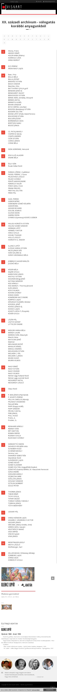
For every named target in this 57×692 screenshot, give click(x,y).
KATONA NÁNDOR (15, 281)
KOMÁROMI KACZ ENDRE (18, 297)
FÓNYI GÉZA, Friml (15, 186)
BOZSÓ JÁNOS (13, 125)
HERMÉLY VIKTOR (15, 230)
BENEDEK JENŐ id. (15, 91)
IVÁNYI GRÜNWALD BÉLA (18, 255)
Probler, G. (12, 420)
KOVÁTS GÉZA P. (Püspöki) (18, 311)
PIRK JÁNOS (12, 413)
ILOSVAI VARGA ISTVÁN (17, 248)
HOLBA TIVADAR (14, 235)
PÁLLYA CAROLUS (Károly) (18, 399)
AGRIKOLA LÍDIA (14, 58)
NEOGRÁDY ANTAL (15, 380)
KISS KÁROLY (13, 283)
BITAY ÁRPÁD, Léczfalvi (17, 107)
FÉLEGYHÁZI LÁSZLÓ (16, 177)
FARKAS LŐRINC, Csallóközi (19, 172)
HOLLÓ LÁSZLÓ (14, 237)
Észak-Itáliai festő (15, 166)
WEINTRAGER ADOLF (16, 542)
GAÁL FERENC (13, 199)
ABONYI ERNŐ (13, 53)
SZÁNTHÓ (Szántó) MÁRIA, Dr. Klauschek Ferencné (28, 469)
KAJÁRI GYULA (13, 272)
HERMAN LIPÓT (14, 228)
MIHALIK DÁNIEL (14, 346)
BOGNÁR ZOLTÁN (15, 111)
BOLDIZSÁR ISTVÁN (16, 116)
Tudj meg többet (36, 690)
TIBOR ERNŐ (13, 494)
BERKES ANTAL (14, 100)
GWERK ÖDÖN (13, 215)
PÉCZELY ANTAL (14, 411)
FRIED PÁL (12, 193)
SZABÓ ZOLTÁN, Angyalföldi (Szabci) (22, 467)
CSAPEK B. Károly (15, 134)
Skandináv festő (14, 458)
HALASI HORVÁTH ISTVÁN (18, 223)
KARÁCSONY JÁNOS (15, 274)
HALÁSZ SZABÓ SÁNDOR (17, 226)
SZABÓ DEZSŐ (13, 462)
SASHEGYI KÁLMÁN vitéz (18, 446)
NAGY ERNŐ (13, 366)
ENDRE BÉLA (13, 157)
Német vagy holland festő (18, 376)
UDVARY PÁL (13, 512)
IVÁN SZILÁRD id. (14, 253)
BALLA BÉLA (13, 77)
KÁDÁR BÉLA (13, 269)
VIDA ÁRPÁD (13, 532)
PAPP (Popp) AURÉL (16, 406)
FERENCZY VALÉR (15, 183)
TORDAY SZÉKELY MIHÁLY (18, 501)
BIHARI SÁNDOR (14, 104)
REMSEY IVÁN (13, 429)
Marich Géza (13, 337)
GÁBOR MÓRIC (14, 201)
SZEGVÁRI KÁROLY (15, 474)
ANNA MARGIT (14, 60)
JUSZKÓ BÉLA (13, 263)
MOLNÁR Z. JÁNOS (15, 356)
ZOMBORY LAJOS (14, 555)
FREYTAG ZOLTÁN (15, 190)
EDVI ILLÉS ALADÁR (15, 155)
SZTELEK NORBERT (15, 483)
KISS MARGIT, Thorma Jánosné (20, 286)
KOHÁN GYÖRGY (14, 293)
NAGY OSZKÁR (13, 371)
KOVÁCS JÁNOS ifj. (15, 306)
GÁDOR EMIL (13, 206)
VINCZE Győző (13, 534)
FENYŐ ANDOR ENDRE (17, 181)
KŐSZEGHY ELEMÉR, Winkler (19, 302)
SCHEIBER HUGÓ (14, 448)
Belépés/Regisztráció (49, 1)
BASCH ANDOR (14, 84)
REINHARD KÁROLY (15, 426)
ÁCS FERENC (13, 66)
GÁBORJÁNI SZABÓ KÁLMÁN (19, 203)
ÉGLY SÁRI (12, 164)
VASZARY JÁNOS (14, 522)
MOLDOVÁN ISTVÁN (16, 351)
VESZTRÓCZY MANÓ (16, 529)
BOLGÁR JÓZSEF (14, 118)
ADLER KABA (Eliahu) (16, 55)
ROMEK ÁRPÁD (14, 433)
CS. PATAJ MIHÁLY (15, 131)
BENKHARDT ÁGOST (16, 93)
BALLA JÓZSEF (13, 79)
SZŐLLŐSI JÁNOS (15, 479)
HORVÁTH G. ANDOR (16, 240)
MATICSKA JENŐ (14, 339)
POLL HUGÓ (13, 415)
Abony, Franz (13, 51)
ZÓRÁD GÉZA (13, 558)
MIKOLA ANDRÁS (15, 349)
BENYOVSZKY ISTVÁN (16, 95)
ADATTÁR (26, 586)
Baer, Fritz (12, 74)
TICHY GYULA (13, 496)
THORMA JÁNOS (14, 492)
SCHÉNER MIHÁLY (15, 451)
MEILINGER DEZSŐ (15, 344)
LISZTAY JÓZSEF (14, 322)
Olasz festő (12, 389)
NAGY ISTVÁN (13, 369)
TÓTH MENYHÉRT (15, 505)
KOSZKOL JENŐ (14, 304)
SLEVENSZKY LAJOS (15, 460)
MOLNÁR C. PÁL (14, 353)
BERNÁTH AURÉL (15, 102)
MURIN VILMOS (14, 360)
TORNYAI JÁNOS (14, 503)
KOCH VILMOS (13, 290)
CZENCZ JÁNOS (14, 141)
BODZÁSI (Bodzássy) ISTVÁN (19, 109)
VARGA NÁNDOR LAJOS (17, 518)
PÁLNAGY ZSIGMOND (16, 402)
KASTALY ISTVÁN (15, 276)
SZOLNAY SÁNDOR (15, 481)
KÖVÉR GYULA (13, 313)
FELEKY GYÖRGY (14, 179)
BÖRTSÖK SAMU (14, 123)
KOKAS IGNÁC (13, 295)
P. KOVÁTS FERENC (15, 397)
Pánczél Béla (13, 404)
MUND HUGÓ (13, 358)
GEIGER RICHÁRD (15, 208)
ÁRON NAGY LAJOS (15, 68)
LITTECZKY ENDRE (15, 324)
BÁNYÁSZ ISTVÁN (15, 81)
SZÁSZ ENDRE (13, 472)
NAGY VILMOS (13, 373)
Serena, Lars (13, 453)
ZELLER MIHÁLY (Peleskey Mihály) (21, 553)
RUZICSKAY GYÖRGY (16, 438)
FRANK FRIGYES (14, 188)
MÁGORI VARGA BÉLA (16, 330)
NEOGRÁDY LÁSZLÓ (16, 383)
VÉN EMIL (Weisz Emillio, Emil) (20, 525)
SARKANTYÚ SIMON (16, 444)
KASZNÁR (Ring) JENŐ (16, 279)
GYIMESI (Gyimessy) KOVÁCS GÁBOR (22, 217)
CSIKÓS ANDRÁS (14, 136)
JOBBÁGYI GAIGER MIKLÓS (18, 261)
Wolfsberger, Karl (15, 547)
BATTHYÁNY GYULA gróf (18, 88)
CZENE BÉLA (13, 143)
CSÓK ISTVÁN (13, 138)
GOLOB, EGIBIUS (14, 210)
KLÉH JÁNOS (13, 288)
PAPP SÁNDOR (14, 409)
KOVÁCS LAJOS (14, 309)
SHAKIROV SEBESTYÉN (17, 455)
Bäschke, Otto (13, 86)
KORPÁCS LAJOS (14, 299)
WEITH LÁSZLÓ (14, 545)
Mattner (11, 342)
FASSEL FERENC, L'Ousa (17, 174)
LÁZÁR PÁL (12, 319)
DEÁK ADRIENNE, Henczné (18, 149)
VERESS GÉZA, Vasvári (16, 527)
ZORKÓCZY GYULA (15, 560)
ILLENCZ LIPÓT (14, 246)
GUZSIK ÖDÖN (14, 213)
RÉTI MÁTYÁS (13, 431)
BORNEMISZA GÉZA (15, 121)
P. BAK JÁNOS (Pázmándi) (18, 395)
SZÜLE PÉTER (13, 485)
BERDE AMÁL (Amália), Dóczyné (20, 98)
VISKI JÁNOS (13, 536)
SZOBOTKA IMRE (14, 476)
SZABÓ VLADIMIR (15, 465)
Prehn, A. (11, 418)
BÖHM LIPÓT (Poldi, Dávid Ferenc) (21, 114)
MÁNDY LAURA (14, 332)
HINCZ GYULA (13, 233)
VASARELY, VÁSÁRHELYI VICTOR (20, 520)
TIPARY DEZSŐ (14, 499)
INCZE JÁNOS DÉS (15, 250)
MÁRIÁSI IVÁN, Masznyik (18, 335)
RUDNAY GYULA (14, 435)
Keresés (38, 1)
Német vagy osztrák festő (18, 378)
